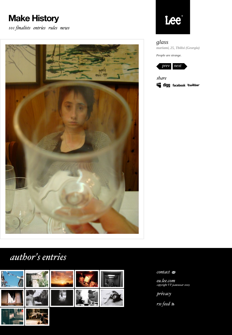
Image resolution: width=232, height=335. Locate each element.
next (177, 65)
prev (166, 65)
